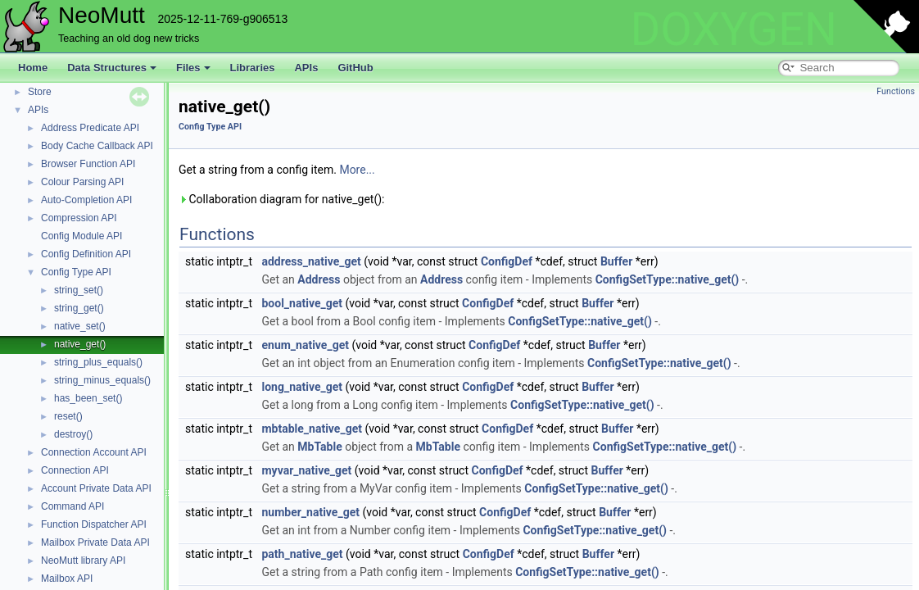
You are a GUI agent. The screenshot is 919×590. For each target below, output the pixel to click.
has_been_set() (88, 398)
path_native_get (301, 553)
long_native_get (301, 386)
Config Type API (76, 272)
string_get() (79, 308)
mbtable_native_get (311, 428)
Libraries (252, 67)
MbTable (319, 446)
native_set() (80, 326)
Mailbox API (67, 578)
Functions (895, 91)
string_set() (78, 290)
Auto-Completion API (86, 200)
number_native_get (310, 512)
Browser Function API (88, 164)
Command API (72, 506)
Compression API (79, 218)
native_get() (80, 344)
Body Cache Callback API (97, 146)
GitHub (355, 67)
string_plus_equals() (98, 362)
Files (193, 67)
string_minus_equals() (102, 380)
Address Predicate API (90, 128)
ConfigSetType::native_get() (667, 279)
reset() (68, 416)
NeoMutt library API (83, 560)
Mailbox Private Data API (95, 542)
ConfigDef (506, 261)
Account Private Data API (96, 488)
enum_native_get (304, 345)
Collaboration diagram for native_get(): (281, 199)
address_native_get (310, 261)
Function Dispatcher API (94, 524)
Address (318, 279)
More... (356, 169)
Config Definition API (86, 254)
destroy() (73, 434)
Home (33, 67)
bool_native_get (301, 303)
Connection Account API (94, 452)
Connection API (75, 470)
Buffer (616, 261)
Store (40, 92)
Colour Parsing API (82, 182)
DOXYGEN (733, 29)
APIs (306, 67)
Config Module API (81, 236)
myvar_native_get (306, 470)
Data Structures (111, 67)
